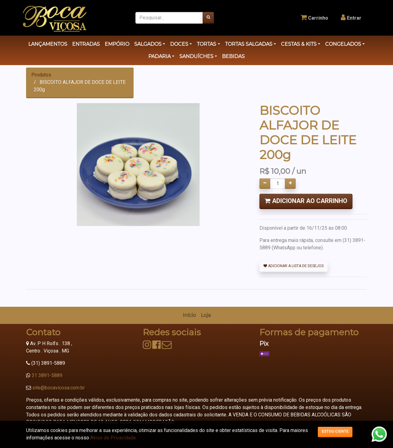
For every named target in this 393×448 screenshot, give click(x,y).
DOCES (179, 44)
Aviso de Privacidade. (113, 438)
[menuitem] (189, 315)
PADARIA (159, 56)
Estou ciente (335, 431)
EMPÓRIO (117, 44)
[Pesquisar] (208, 18)
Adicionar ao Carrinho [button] (306, 201)
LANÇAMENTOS (47, 44)
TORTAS (206, 44)
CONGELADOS (343, 44)
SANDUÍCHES (196, 56)
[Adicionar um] (290, 183)
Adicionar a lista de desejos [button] (293, 266)
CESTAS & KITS (299, 44)
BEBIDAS (233, 56)
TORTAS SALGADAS (248, 44)
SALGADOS (147, 44)
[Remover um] (264, 183)
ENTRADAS (86, 44)
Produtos (41, 75)
